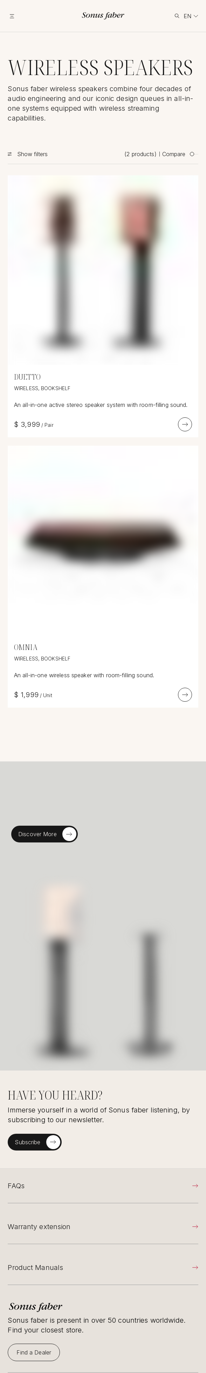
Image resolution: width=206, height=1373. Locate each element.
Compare (180, 154)
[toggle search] (176, 16)
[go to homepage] (103, 16)
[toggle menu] (21, 16)
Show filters (32, 154)
